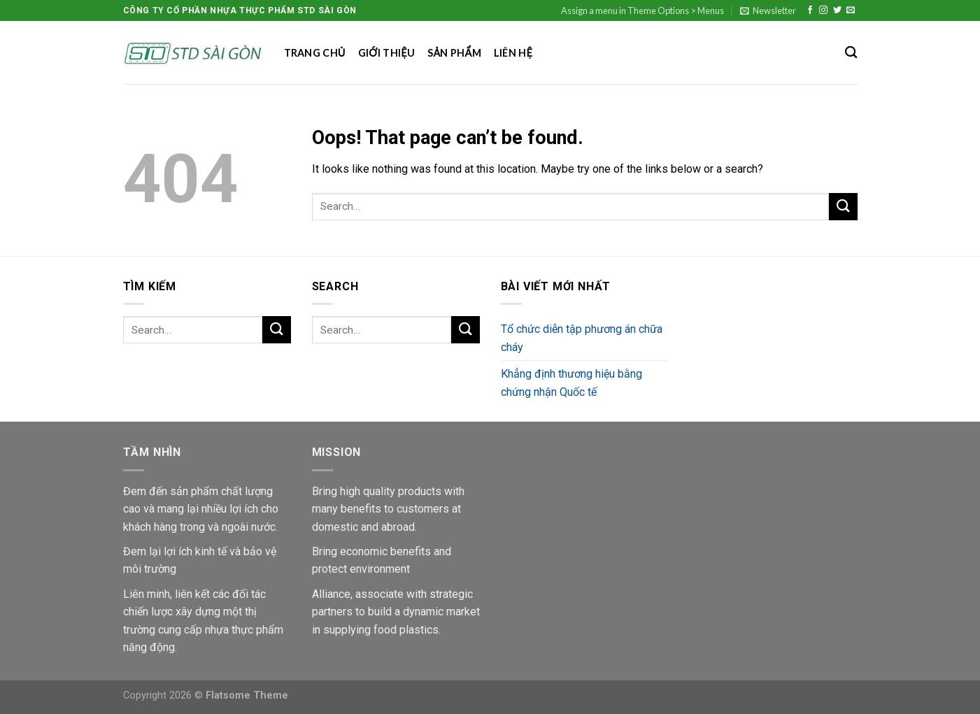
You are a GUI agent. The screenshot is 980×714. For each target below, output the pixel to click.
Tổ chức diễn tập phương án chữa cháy (581, 338)
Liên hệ (513, 53)
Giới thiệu (386, 53)
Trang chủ (315, 53)
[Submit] (843, 206)
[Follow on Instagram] (823, 10)
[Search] (851, 52)
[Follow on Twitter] (837, 10)
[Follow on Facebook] (810, 10)
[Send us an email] (850, 10)
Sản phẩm (454, 53)
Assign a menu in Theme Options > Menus (642, 10)
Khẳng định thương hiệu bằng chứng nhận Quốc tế (571, 383)
